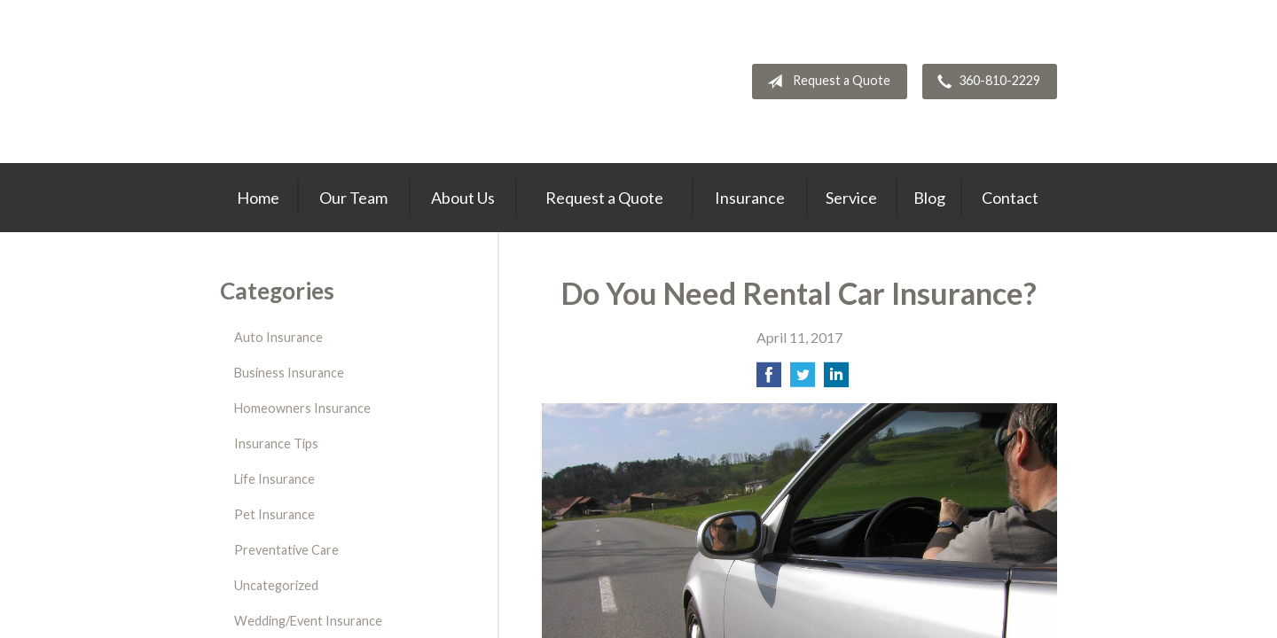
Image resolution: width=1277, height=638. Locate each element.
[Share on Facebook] (768, 379)
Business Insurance (289, 372)
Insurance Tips (276, 443)
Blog (929, 197)
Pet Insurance (274, 514)
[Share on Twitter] (802, 379)
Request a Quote (825, 81)
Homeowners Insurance (302, 408)
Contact (1010, 197)
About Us (463, 197)
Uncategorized (276, 585)
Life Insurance (274, 478)
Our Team (353, 197)
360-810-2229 (985, 81)
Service (851, 197)
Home (258, 197)
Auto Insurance (278, 337)
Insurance (750, 197)
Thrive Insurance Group (321, 81)
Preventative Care (286, 549)
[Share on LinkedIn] (836, 379)
